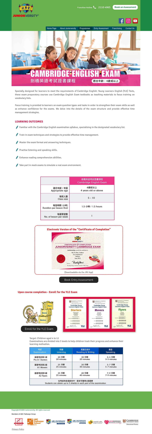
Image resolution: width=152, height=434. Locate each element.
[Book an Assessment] (125, 7)
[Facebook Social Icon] (121, 20)
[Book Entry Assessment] (78, 280)
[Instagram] (128, 20)
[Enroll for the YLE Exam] (39, 329)
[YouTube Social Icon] (135, 20)
